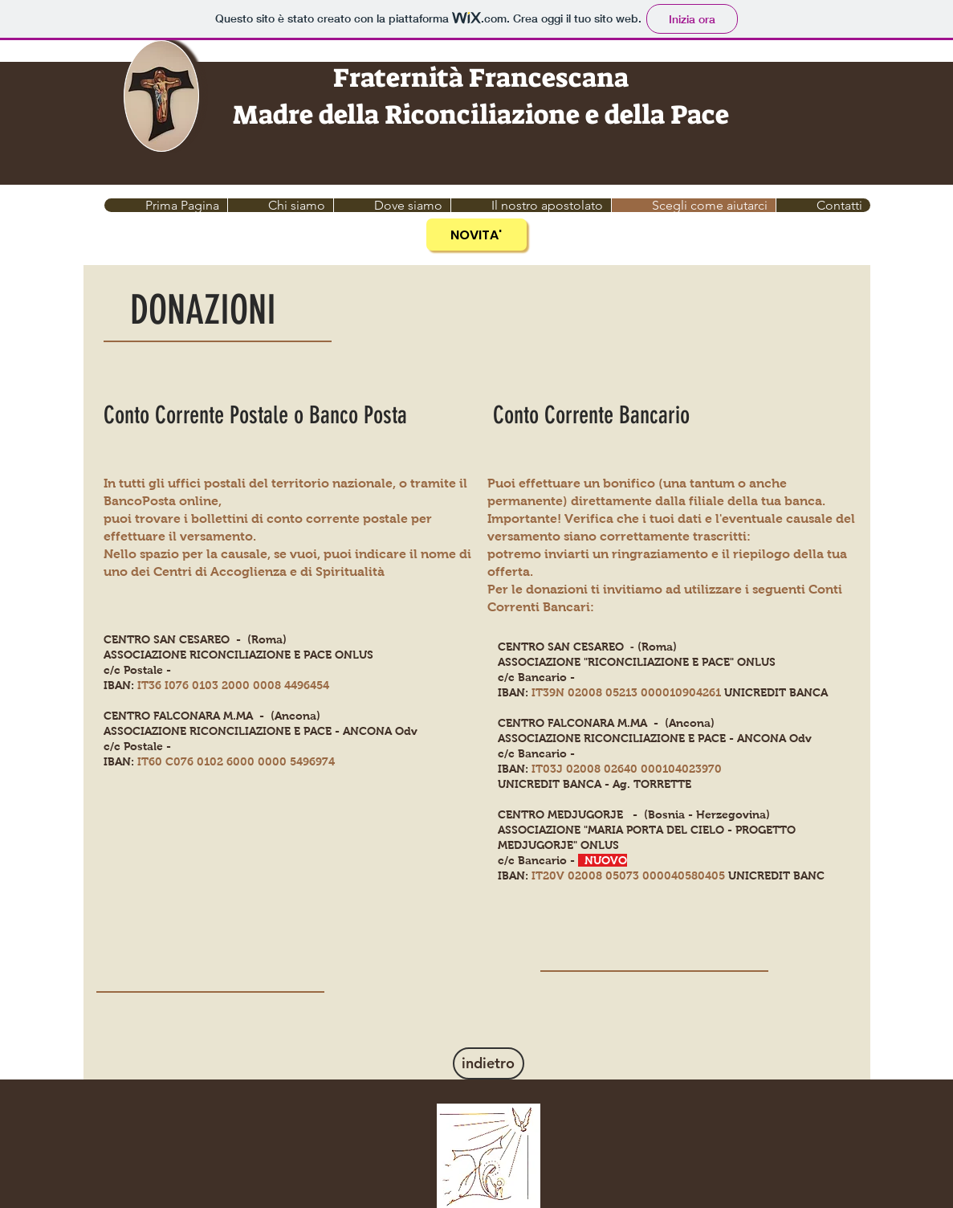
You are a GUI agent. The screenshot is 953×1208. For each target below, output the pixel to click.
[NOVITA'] (476, 234)
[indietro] (488, 1063)
